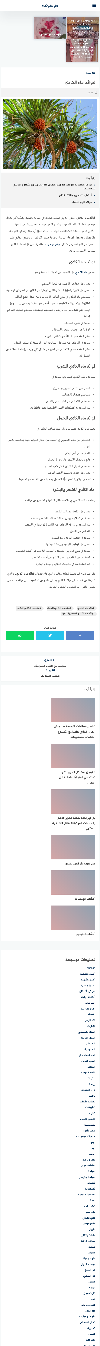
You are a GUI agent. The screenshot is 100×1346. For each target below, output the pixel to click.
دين (93, 1034)
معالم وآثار (89, 1255)
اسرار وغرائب (88, 895)
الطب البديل (88, 947)
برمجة (92, 970)
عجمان (91, 1133)
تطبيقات (90, 994)
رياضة (92, 1040)
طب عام (90, 1098)
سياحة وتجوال (87, 1063)
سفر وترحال (88, 1046)
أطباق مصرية (88, 872)
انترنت (91, 964)
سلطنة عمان (88, 1052)
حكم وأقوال (88, 1017)
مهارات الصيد (88, 1284)
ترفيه (92, 982)
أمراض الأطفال (87, 877)
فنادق (92, 1168)
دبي (92, 1028)
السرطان (90, 930)
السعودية (89, 935)
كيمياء (91, 1220)
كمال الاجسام (87, 1208)
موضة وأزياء (88, 1301)
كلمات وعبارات (87, 1203)
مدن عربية (89, 1232)
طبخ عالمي (88, 1104)
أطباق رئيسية (87, 860)
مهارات (91, 1278)
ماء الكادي (81, 250)
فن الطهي (89, 1162)
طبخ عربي (89, 1110)
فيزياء (92, 1174)
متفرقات (90, 1226)
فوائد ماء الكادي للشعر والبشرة (78, 591)
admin (92, 70)
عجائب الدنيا (88, 1127)
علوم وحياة (89, 1145)
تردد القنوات (88, 976)
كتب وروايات (88, 1191)
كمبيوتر (91, 1214)
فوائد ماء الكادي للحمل (59, 586)
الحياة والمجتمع (86, 918)
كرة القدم (90, 1197)
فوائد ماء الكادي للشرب (29, 586)
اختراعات (90, 889)
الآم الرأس (90, 906)
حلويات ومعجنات (85, 1023)
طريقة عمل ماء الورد (50, 35)
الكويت (91, 953)
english (91, 854)
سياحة (91, 1057)
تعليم (92, 999)
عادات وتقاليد (87, 1121)
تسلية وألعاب (87, 988)
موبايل (91, 1290)
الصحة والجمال (87, 941)
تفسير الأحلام (87, 1005)
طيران (92, 1115)
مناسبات (90, 1272)
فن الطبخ (90, 1156)
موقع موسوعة (53, 222)
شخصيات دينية (86, 1081)
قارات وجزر (89, 1179)
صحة (90, 51)
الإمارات (91, 912)
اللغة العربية (88, 959)
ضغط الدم (89, 1092)
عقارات (91, 1139)
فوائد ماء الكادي (85, 586)
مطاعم (91, 1249)
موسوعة (50, 5)
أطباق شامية (88, 866)
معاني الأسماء (87, 1261)
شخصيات (90, 1075)
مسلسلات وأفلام (85, 1237)
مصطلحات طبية (86, 1243)
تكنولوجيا (89, 1011)
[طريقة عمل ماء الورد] (50, 28)
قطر (93, 1185)
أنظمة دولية (88, 883)
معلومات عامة (87, 1266)
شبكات (91, 1069)
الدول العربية (87, 924)
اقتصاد (91, 901)
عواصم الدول (88, 1150)
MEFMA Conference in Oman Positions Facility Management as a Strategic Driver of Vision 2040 (83, 28)
